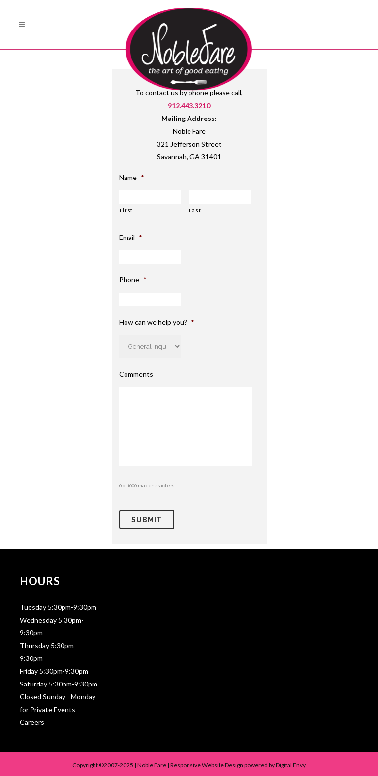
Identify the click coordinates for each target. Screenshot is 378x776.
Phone (133, 279)
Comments (136, 374)
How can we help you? (156, 322)
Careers (32, 720)
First (126, 210)
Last (195, 210)
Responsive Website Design (206, 763)
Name (131, 177)
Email (130, 237)
